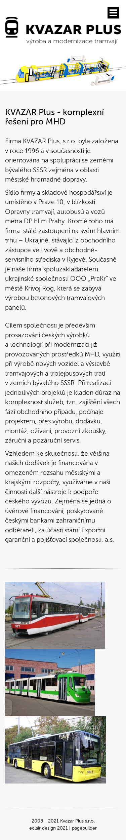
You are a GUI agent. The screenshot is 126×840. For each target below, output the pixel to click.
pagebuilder (84, 828)
